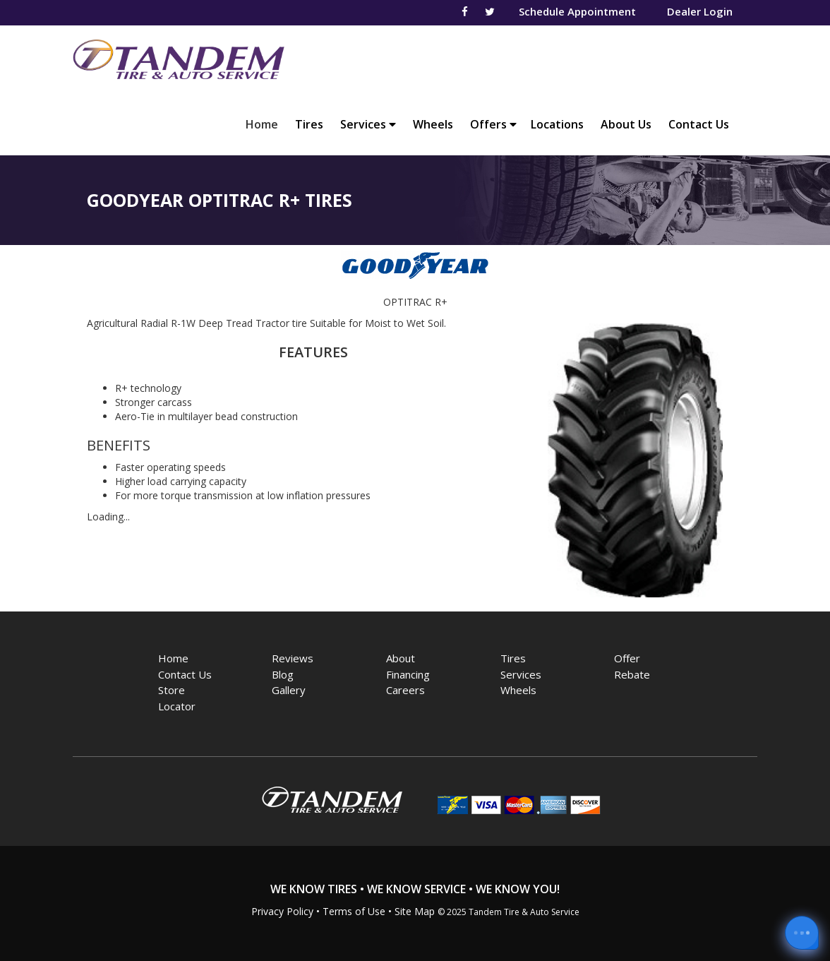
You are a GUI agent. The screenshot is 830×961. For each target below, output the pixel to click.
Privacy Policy (282, 911)
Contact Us (698, 124)
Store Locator (177, 698)
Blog (283, 674)
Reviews (292, 658)
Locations (557, 124)
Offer (627, 658)
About (400, 658)
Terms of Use (354, 911)
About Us (626, 124)
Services (368, 124)
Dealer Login (700, 11)
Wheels (433, 124)
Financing (408, 674)
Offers (493, 124)
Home (265, 124)
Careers (405, 690)
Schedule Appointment (577, 11)
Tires (309, 124)
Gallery (289, 690)
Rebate (632, 674)
